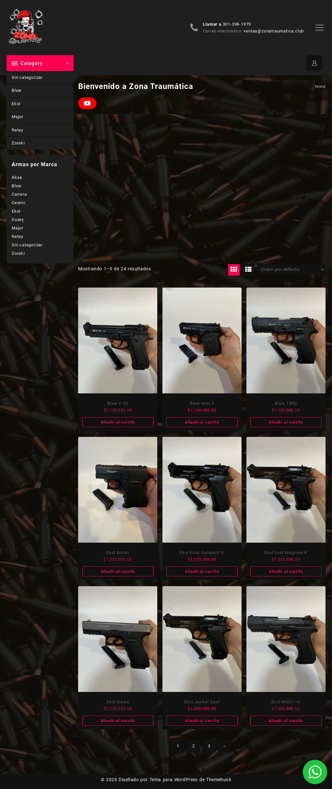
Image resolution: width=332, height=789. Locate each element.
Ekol (16, 103)
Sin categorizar (27, 77)
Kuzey (18, 219)
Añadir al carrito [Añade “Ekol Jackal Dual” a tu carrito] (202, 720)
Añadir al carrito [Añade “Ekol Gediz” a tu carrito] (118, 720)
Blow (17, 90)
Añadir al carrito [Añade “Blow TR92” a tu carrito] (286, 422)
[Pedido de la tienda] (291, 269)
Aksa (17, 177)
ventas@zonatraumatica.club (273, 31)
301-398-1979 (237, 24)
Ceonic (19, 202)
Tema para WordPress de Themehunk (190, 779)
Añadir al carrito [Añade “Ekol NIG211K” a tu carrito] (286, 720)
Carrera (19, 194)
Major (17, 116)
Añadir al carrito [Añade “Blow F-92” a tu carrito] (118, 422)
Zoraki (18, 143)
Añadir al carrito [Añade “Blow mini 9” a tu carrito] (202, 422)
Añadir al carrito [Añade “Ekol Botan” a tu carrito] (118, 571)
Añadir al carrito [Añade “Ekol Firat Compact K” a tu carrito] (202, 571)
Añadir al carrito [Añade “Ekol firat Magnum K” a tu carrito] (286, 571)
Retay (17, 130)
